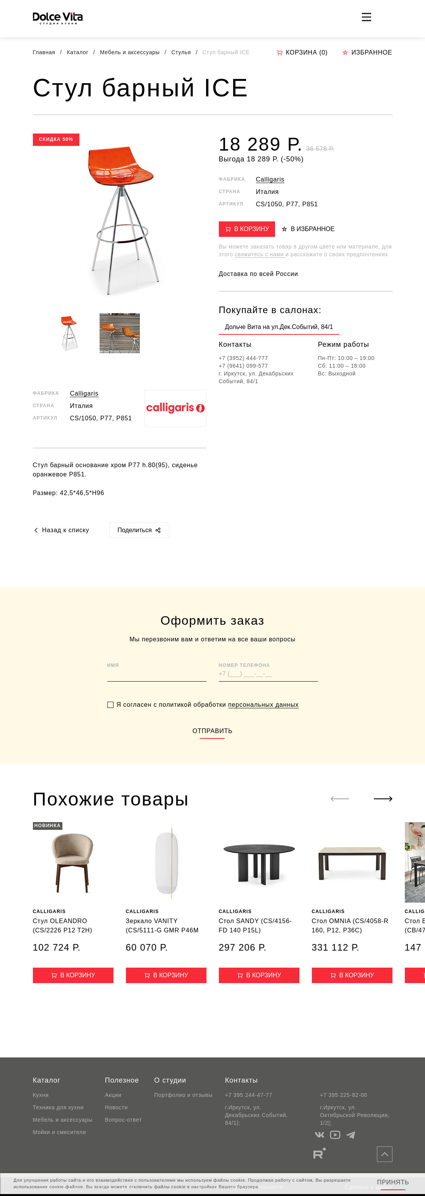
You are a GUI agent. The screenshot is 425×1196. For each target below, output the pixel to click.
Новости (116, 1107)
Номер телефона (244, 685)
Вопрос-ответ (123, 1120)
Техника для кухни (58, 1107)
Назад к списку (61, 530)
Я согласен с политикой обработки (208, 724)
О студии (170, 1080)
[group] (279, 328)
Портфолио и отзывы (183, 1095)
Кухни (41, 1095)
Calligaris (84, 393)
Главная (44, 52)
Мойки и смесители (59, 1132)
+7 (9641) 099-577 (243, 366)
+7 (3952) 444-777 (243, 358)
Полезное (122, 1080)
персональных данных (263, 724)
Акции (113, 1095)
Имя (113, 685)
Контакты (241, 1080)
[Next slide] (383, 799)
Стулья (182, 52)
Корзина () (302, 52)
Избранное (367, 52)
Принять (393, 1182)
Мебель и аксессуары (131, 52)
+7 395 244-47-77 (248, 1095)
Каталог (78, 52)
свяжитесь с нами (260, 254)
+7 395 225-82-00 (343, 1095)
